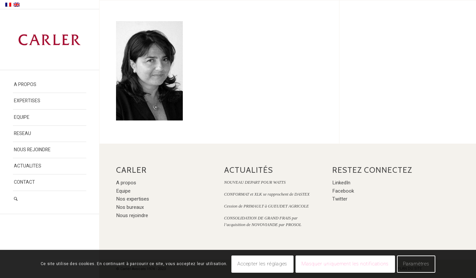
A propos (126, 182)
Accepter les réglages (262, 263)
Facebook (343, 191)
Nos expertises (132, 199)
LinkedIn (341, 182)
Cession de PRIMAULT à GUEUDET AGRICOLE (266, 206)
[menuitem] (49, 85)
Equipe (123, 191)
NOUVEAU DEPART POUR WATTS (255, 182)
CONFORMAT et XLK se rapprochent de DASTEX (267, 194)
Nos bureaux (130, 207)
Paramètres (416, 263)
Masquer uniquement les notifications (345, 263)
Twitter (339, 199)
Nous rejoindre (132, 215)
